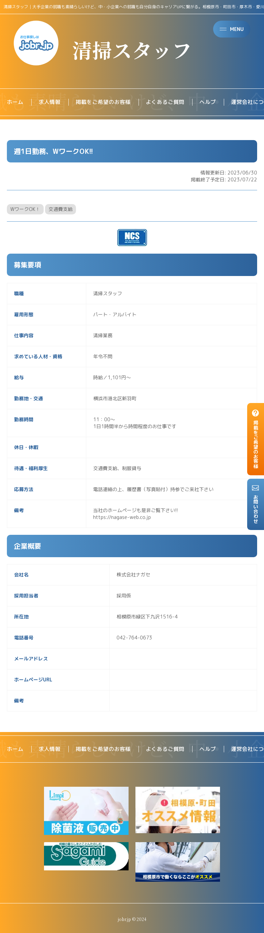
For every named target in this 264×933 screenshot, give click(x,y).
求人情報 (49, 102)
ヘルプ (207, 102)
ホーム (15, 102)
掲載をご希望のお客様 (103, 102)
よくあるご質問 (165, 102)
